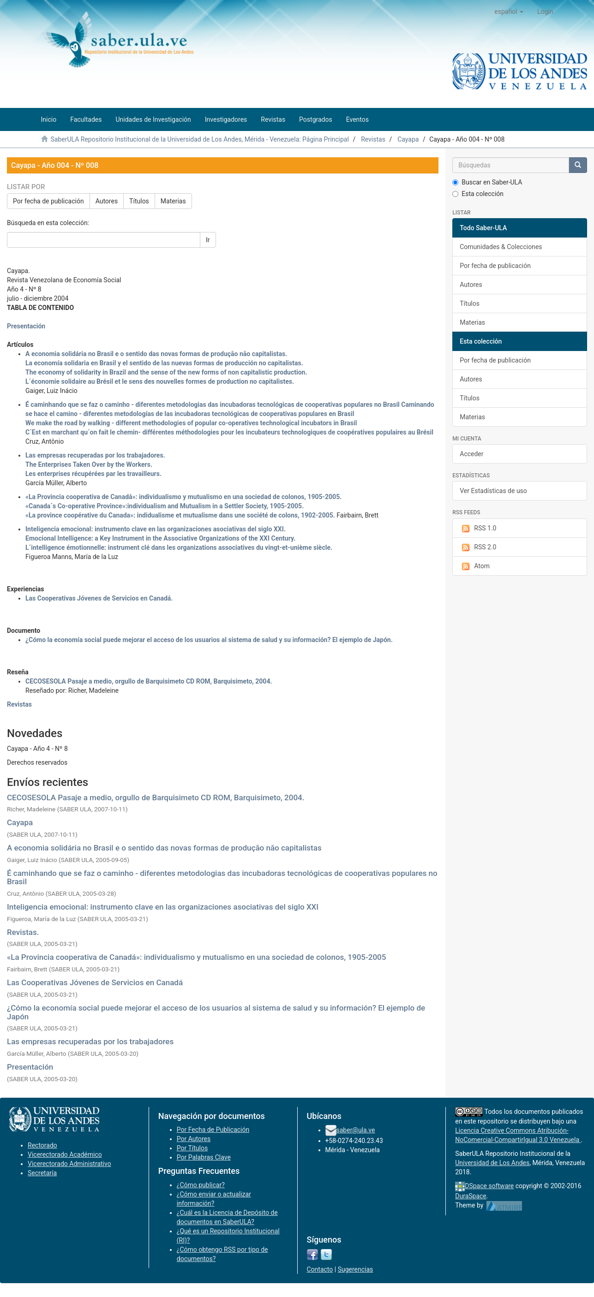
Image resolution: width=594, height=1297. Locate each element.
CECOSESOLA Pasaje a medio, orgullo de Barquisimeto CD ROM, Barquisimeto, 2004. (156, 797)
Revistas (373, 139)
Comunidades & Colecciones (501, 246)
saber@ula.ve (355, 1130)
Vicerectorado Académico (65, 1154)
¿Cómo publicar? (201, 1185)
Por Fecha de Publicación (213, 1129)
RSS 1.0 (478, 528)
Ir (208, 240)
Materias (173, 201)
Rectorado (42, 1145)
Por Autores (193, 1138)
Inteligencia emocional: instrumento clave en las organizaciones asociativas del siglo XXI (162, 906)
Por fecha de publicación (48, 201)
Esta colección (478, 193)
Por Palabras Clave (204, 1157)
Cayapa (408, 139)
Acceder (471, 454)
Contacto (320, 1269)
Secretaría (42, 1173)
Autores (107, 201)
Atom (475, 566)
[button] (508, 11)
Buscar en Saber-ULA (487, 182)
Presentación (30, 1066)
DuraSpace (470, 1196)
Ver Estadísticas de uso (493, 490)
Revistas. (23, 932)
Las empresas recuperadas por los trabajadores (90, 1041)
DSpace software (489, 1186)
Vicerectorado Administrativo (69, 1163)
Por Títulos (192, 1148)
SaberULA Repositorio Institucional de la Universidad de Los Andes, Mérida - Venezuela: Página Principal (199, 139)
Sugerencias (355, 1269)
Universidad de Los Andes (492, 1162)
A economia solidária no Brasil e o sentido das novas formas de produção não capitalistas (164, 847)
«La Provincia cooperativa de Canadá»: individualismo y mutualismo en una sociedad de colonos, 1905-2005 (196, 957)
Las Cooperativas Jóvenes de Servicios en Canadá (95, 982)
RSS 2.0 (478, 547)
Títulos (139, 201)
